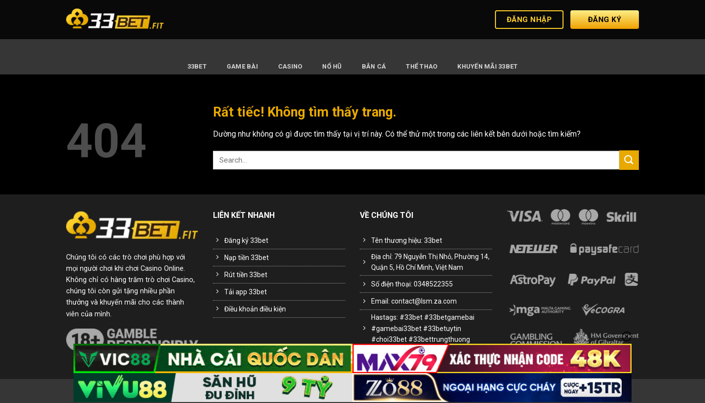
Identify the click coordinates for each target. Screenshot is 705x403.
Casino (290, 66)
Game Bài (242, 66)
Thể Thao (421, 66)
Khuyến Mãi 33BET (487, 66)
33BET (197, 66)
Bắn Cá (374, 66)
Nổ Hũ (331, 66)
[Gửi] (629, 159)
